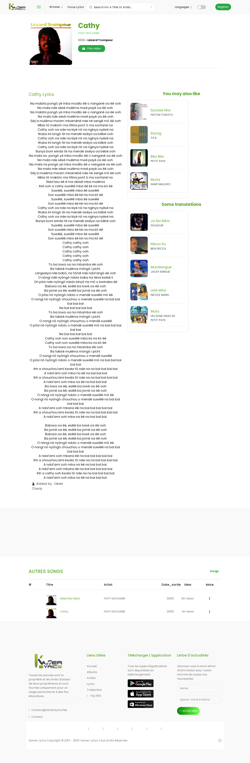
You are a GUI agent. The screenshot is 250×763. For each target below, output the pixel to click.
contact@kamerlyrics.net (48, 710)
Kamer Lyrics (90, 740)
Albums (92, 672)
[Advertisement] (125, 78)
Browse (56, 7)
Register (223, 7)
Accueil (92, 666)
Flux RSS (94, 696)
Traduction (94, 690)
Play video (91, 48)
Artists (91, 678)
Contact (36, 717)
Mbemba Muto (70, 598)
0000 (170, 598)
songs (214, 571)
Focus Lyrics (76, 7)
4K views (188, 612)
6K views (188, 598)
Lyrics (90, 684)
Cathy (64, 612)
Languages (183, 7)
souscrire (188, 711)
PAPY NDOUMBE (89, 33)
